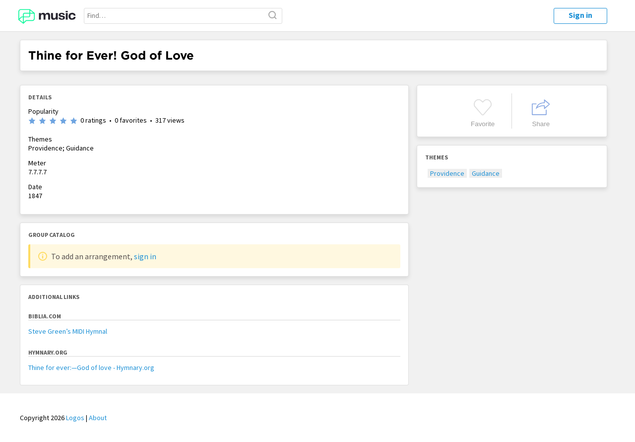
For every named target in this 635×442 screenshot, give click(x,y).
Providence (447, 173)
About (98, 417)
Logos (75, 417)
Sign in (580, 15)
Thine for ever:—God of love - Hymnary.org (91, 367)
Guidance (486, 173)
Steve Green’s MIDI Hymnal (67, 331)
